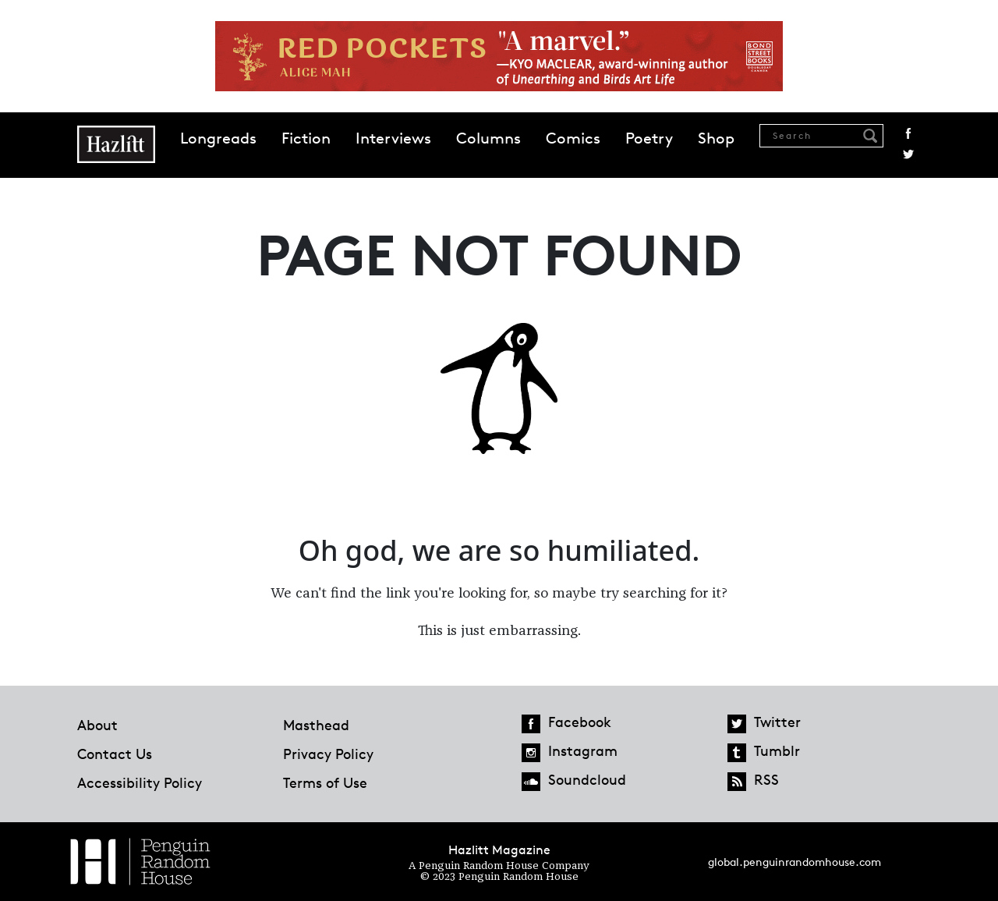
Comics (573, 138)
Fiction (306, 138)
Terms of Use (325, 782)
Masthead (316, 724)
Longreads (218, 138)
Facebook (908, 133)
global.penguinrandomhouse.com (794, 861)
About (97, 724)
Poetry (649, 138)
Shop (716, 138)
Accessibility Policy (139, 782)
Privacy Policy (328, 753)
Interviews (393, 138)
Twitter (908, 154)
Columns (488, 138)
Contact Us (114, 753)
